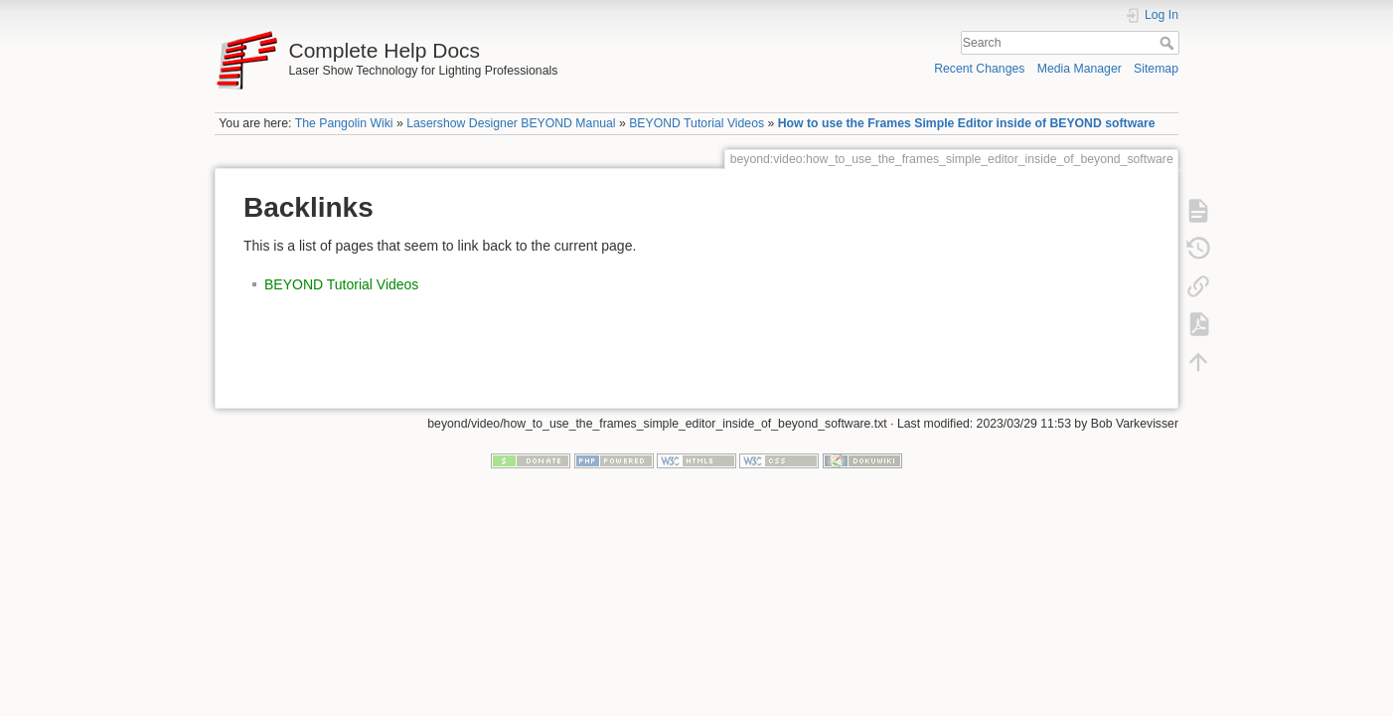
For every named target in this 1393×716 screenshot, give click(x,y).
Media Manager (1079, 69)
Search (1169, 43)
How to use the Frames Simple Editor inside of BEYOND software (967, 123)
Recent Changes (979, 69)
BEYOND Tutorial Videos (696, 123)
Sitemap (1156, 69)
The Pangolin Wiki (344, 123)
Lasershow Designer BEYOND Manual (510, 123)
